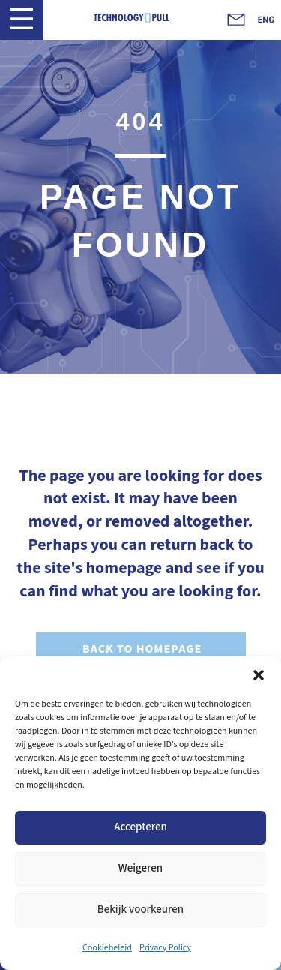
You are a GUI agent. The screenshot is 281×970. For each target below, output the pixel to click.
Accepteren (140, 827)
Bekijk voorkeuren (140, 909)
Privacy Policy (165, 947)
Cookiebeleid (107, 947)
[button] (258, 675)
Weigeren (140, 868)
